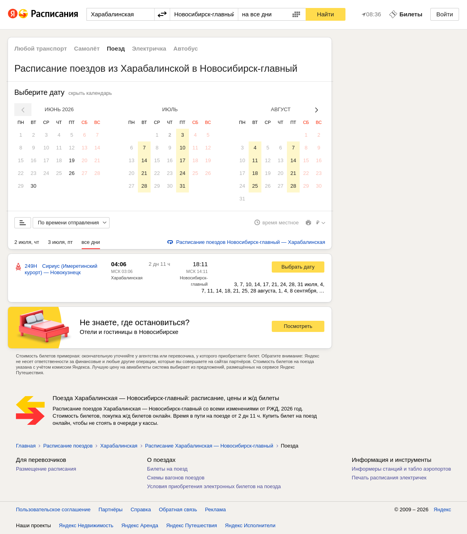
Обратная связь (178, 510)
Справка (141, 510)
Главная (25, 446)
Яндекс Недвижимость (86, 526)
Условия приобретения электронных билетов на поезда (214, 487)
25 (59, 173)
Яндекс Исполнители (250, 526)
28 (97, 173)
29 (21, 186)
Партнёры (110, 510)
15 (21, 160)
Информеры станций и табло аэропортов (401, 469)
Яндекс (442, 510)
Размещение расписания (46, 469)
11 (59, 148)
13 (84, 148)
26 (72, 173)
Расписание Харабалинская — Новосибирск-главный (209, 446)
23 (33, 173)
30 (33, 186)
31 (182, 186)
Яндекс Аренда (140, 526)
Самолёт (87, 48)
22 (21, 173)
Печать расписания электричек (389, 478)
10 (46, 148)
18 (59, 160)
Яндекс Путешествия (191, 526)
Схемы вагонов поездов (175, 478)
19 (72, 160)
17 (46, 160)
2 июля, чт (26, 242)
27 (84, 173)
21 (97, 160)
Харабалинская (127, 278)
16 (33, 160)
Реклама (215, 510)
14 (97, 148)
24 (46, 173)
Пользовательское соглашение (53, 510)
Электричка (149, 48)
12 (72, 148)
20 (84, 160)
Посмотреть (298, 327)
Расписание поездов (67, 446)
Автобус (185, 48)
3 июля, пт (60, 242)
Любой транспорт (40, 48)
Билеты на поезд (167, 469)
